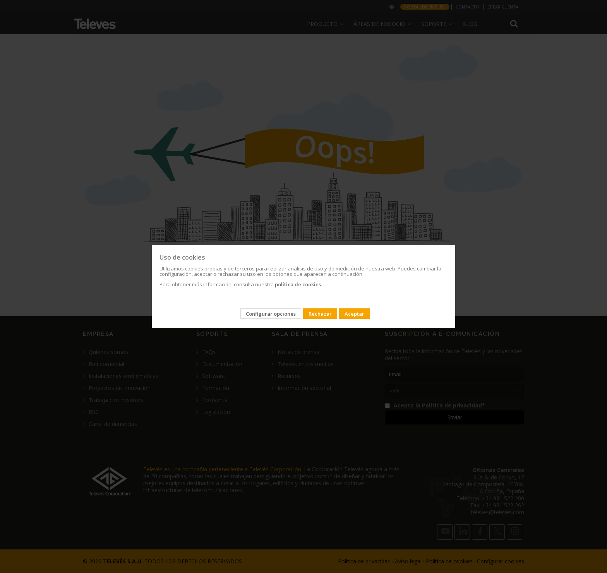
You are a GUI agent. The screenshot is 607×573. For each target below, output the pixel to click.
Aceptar (354, 313)
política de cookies (298, 284)
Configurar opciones (271, 313)
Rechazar (320, 313)
